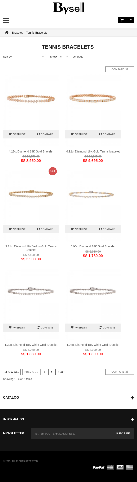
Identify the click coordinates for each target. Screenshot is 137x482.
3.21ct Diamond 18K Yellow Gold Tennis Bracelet (31, 248)
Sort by (7, 56)
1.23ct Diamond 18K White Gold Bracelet (93, 344)
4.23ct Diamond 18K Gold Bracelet (31, 151)
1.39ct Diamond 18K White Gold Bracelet (31, 344)
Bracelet (17, 32)
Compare (47, 134)
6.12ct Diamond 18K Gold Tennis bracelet (93, 151)
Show (53, 56)
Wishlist (19, 134)
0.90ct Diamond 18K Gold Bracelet (93, 246)
